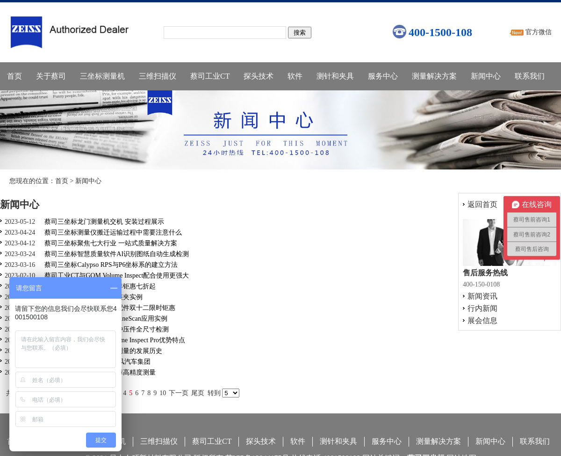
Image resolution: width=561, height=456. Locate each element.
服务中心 (383, 76)
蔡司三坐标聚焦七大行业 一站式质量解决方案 (110, 243)
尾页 (197, 393)
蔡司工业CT (210, 76)
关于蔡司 (51, 76)
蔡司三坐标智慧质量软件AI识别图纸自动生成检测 (116, 253)
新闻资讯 (482, 296)
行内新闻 (482, 308)
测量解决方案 (434, 76)
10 (162, 393)
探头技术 (258, 76)
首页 (14, 76)
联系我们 (530, 76)
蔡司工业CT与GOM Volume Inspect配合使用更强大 (116, 275)
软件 (295, 76)
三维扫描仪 (157, 76)
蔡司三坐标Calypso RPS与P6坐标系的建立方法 (111, 264)
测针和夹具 (335, 76)
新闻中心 (486, 76)
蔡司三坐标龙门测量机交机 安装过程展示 (104, 221)
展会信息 (482, 320)
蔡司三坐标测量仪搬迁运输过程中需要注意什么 (113, 232)
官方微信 (538, 32)
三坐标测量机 (102, 76)
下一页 (178, 393)
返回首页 (482, 204)
